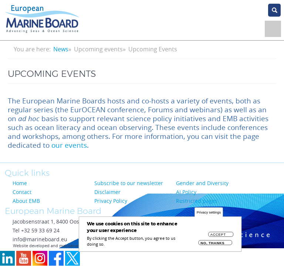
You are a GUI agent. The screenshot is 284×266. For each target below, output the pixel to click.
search (274, 10)
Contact (22, 191)
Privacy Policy (110, 200)
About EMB (26, 200)
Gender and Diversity (202, 183)
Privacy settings (209, 214)
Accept (218, 236)
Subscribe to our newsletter (128, 183)
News (60, 49)
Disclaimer (107, 191)
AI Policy (186, 191)
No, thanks (212, 245)
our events (69, 145)
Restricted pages (196, 200)
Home (20, 183)
